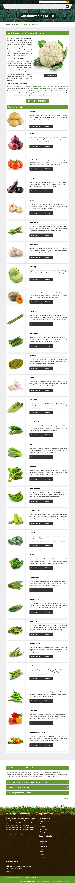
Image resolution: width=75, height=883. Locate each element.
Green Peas (33, 222)
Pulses (41, 844)
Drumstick (33, 311)
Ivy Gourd (33, 621)
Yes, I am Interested (37, 101)
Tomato (32, 156)
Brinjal (31, 178)
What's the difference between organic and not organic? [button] (27, 782)
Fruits (41, 849)
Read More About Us (16, 834)
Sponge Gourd (34, 644)
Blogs (41, 824)
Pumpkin (32, 289)
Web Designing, (42, 881)
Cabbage (33, 267)
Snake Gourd (34, 599)
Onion (31, 134)
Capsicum (33, 710)
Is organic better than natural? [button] (18, 787)
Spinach (32, 466)
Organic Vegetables (37, 732)
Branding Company (63, 881)
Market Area (43, 829)
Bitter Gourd (34, 422)
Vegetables (16, 24)
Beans (31, 666)
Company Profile (45, 819)
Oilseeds (42, 852)
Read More (35, 126)
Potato (32, 112)
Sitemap (42, 832)
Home (8, 24)
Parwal (32, 533)
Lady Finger (33, 333)
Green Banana (34, 488)
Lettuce (32, 444)
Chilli (31, 688)
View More (42, 857)
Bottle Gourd (34, 511)
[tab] (37, 768)
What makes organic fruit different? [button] (20, 768)
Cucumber (33, 400)
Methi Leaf (33, 555)
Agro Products (44, 821)
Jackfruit (33, 355)
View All (65, 799)
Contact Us (43, 827)
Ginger (32, 200)
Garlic (31, 378)
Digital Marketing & (52, 881)
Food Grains (43, 841)
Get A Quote (51, 75)
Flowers (41, 854)
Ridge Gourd (34, 577)
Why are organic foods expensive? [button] (19, 793)
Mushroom (33, 245)
